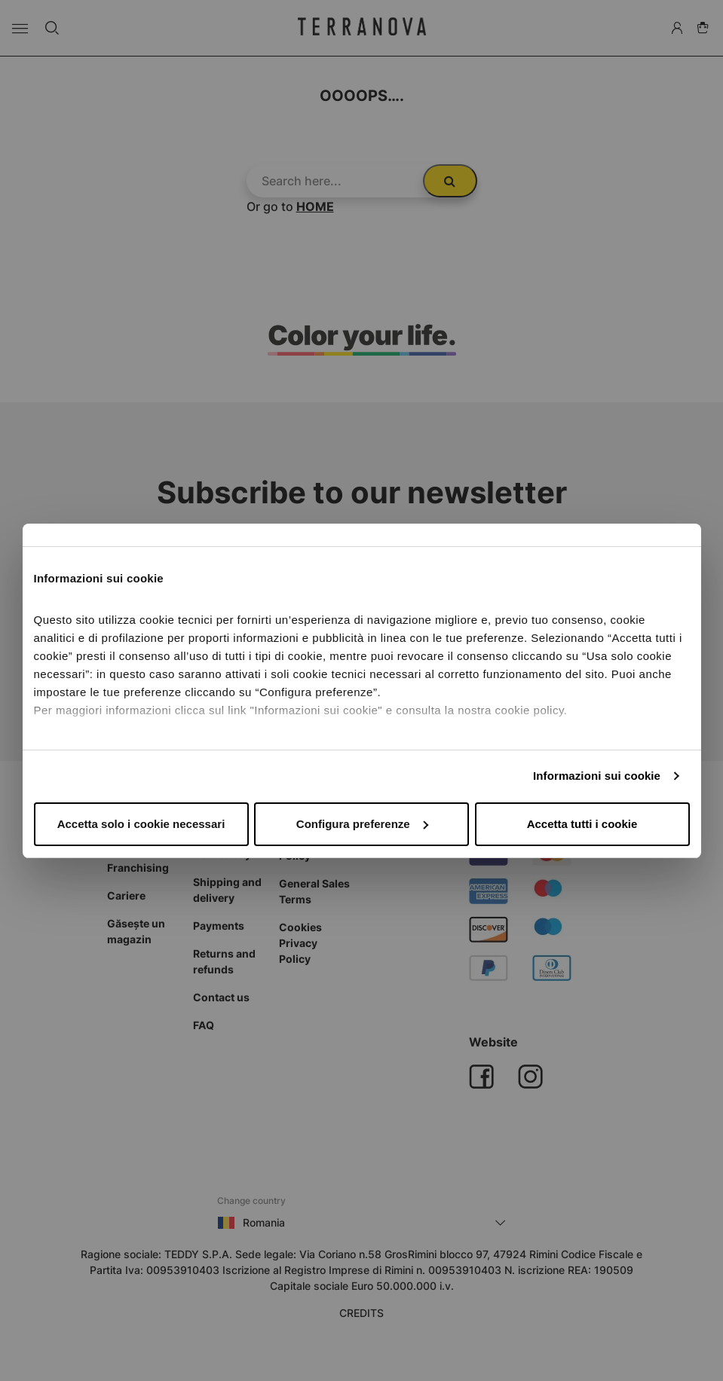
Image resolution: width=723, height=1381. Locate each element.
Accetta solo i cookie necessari (141, 823)
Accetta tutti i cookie (582, 823)
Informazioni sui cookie (596, 775)
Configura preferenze (362, 823)
